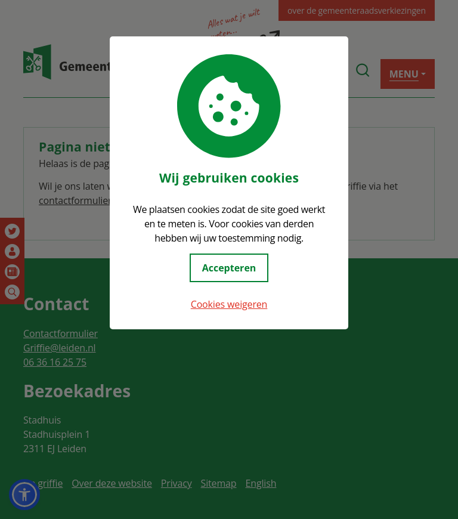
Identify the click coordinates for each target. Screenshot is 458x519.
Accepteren (229, 267)
